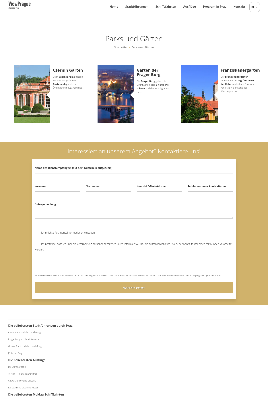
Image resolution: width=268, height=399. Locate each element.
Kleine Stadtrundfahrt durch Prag (24, 338)
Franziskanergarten (237, 70)
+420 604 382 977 (132, 377)
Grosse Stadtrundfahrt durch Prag (25, 352)
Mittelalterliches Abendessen (219, 346)
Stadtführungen (136, 7)
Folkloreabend (212, 332)
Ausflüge (189, 7)
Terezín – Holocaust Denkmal (91, 339)
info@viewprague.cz (103, 377)
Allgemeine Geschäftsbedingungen (163, 377)
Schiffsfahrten (166, 7)
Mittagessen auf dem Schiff (153, 339)
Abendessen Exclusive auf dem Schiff (158, 353)
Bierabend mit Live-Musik (217, 339)
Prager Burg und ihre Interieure (23, 345)
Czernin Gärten (68, 70)
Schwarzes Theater (214, 353)
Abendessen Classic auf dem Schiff (157, 346)
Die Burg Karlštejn (85, 332)
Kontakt (239, 7)
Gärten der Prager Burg (148, 72)
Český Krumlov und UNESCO (90, 346)
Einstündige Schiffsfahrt (151, 332)
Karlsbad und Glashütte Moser (91, 353)
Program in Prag (214, 7)
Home (114, 7)
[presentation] (62, 265)
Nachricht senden (134, 287)
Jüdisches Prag (15, 359)
